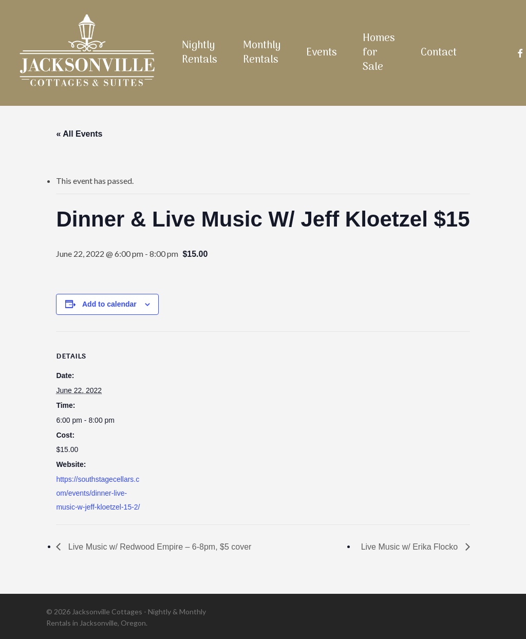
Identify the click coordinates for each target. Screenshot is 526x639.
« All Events (79, 133)
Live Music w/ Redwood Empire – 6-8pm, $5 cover (158, 546)
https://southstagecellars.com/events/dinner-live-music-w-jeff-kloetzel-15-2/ (98, 493)
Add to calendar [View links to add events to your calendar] (109, 304)
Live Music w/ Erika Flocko (410, 546)
